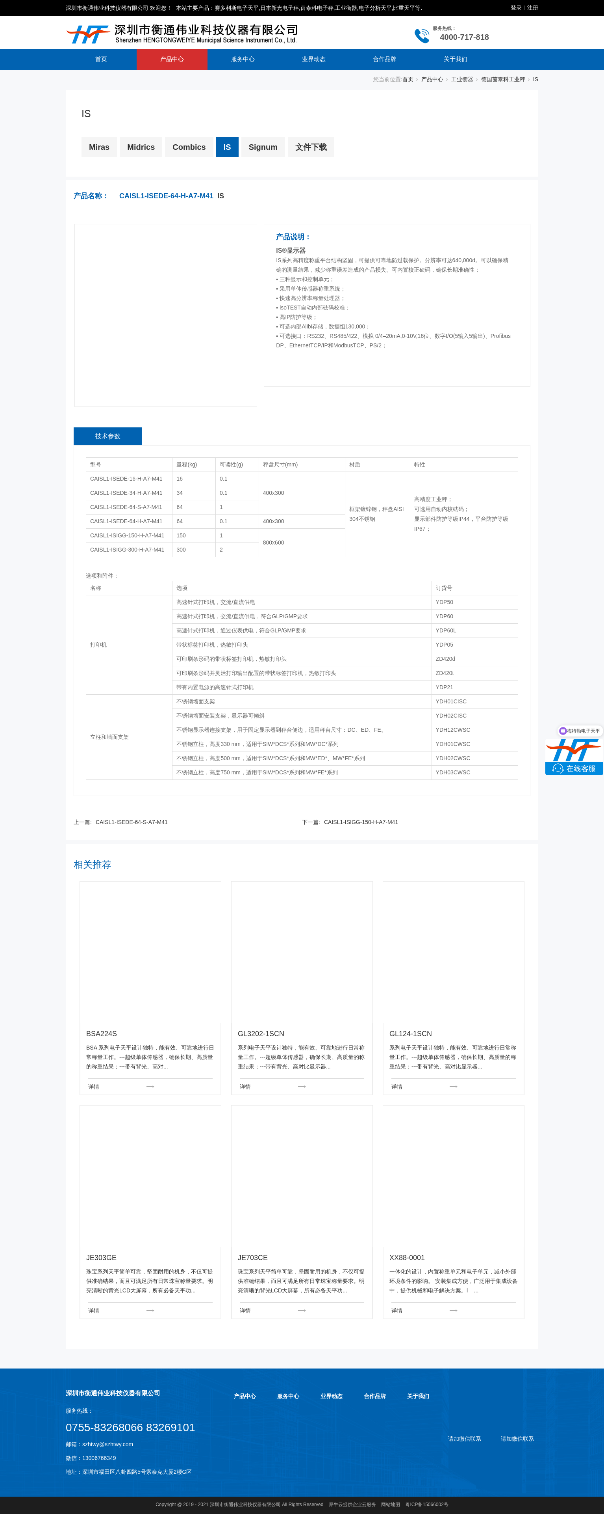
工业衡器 (462, 79)
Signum (263, 147)
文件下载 (311, 147)
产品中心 (172, 59)
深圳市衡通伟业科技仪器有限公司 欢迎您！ (119, 8)
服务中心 (243, 59)
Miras (99, 147)
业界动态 (314, 59)
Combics (189, 147)
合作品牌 (384, 59)
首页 (101, 59)
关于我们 (455, 59)
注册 (532, 7)
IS (535, 79)
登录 (516, 7)
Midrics (141, 147)
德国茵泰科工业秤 (503, 79)
